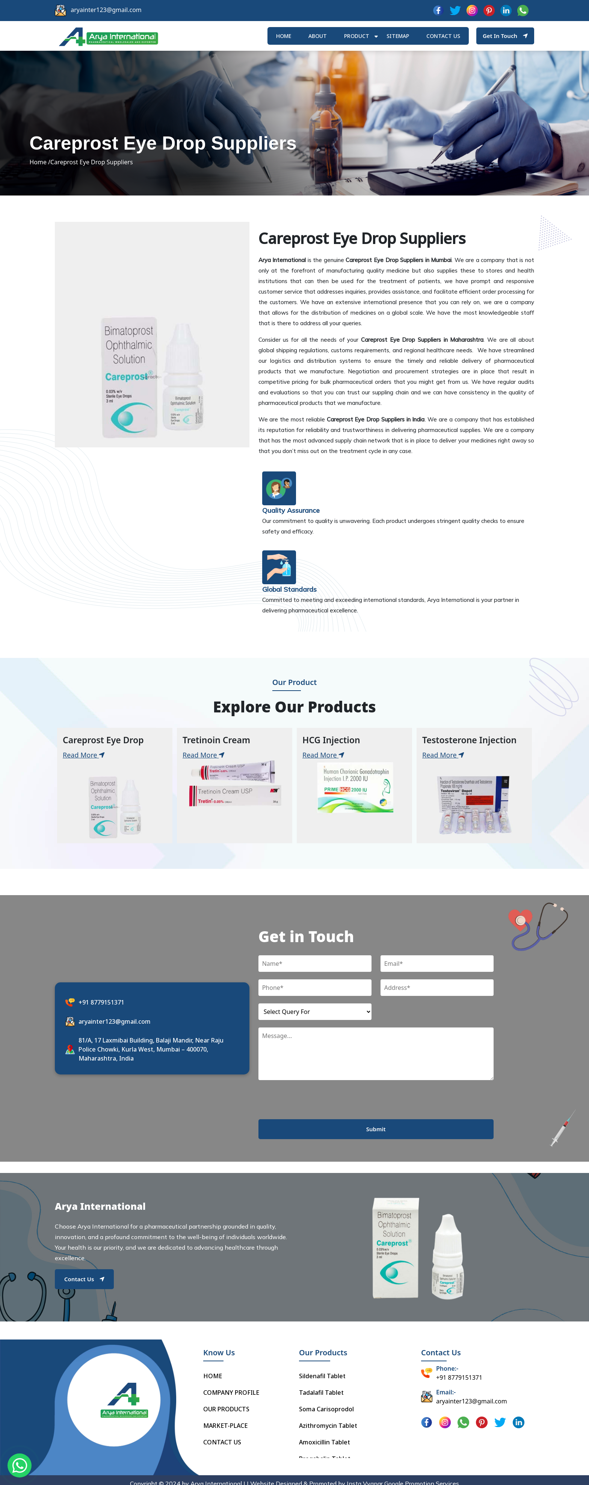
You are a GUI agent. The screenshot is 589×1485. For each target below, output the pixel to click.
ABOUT (317, 36)
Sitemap (398, 36)
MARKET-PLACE (225, 1419)
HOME (283, 36)
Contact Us (84, 1286)
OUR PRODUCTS (226, 1402)
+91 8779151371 (101, 1009)
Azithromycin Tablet (328, 1419)
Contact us (443, 36)
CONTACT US (222, 1435)
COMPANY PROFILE (231, 1386)
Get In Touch (505, 36)
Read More (84, 762)
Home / (39, 168)
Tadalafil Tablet (321, 1386)
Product (356, 36)
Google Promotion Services (421, 1476)
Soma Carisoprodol (326, 1402)
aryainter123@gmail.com (106, 10)
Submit (376, 1136)
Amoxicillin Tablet (324, 1435)
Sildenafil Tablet (322, 1369)
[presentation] (315, 1111)
